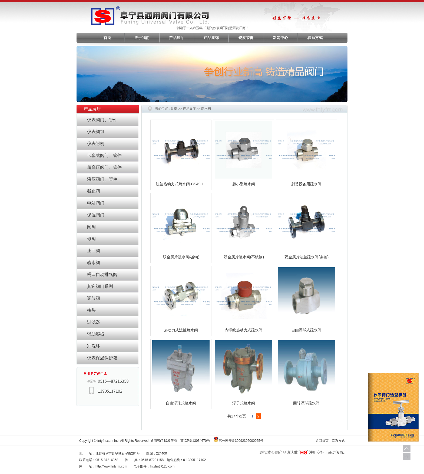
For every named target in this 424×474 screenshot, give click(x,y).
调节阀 (93, 298)
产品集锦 (211, 38)
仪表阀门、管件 (102, 119)
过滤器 (93, 322)
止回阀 (93, 250)
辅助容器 (95, 334)
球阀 (91, 238)
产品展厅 (176, 38)
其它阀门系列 (100, 286)
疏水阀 (93, 262)
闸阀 (91, 227)
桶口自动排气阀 (102, 274)
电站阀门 (95, 203)
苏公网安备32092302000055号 (241, 441)
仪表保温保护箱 (102, 358)
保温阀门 (95, 215)
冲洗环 (93, 346)
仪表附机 (95, 143)
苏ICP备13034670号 (195, 441)
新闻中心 (280, 38)
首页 (107, 38)
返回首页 (322, 441)
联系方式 (315, 38)
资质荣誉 (245, 38)
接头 (91, 310)
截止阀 (93, 191)
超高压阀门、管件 (104, 167)
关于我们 (142, 38)
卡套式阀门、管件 (104, 155)
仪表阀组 (95, 131)
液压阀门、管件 (102, 179)
